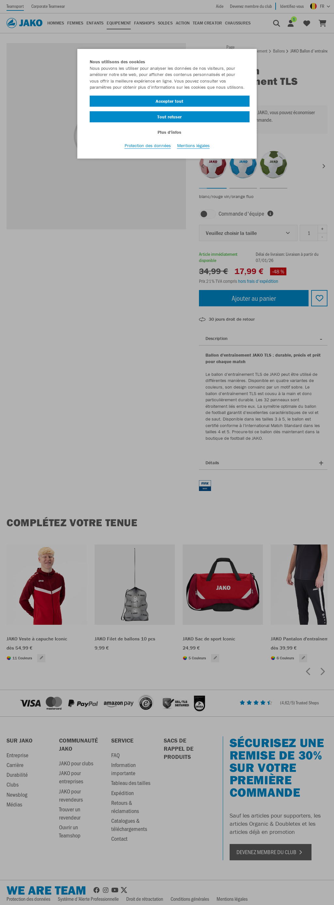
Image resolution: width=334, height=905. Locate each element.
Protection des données (148, 147)
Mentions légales (193, 147)
